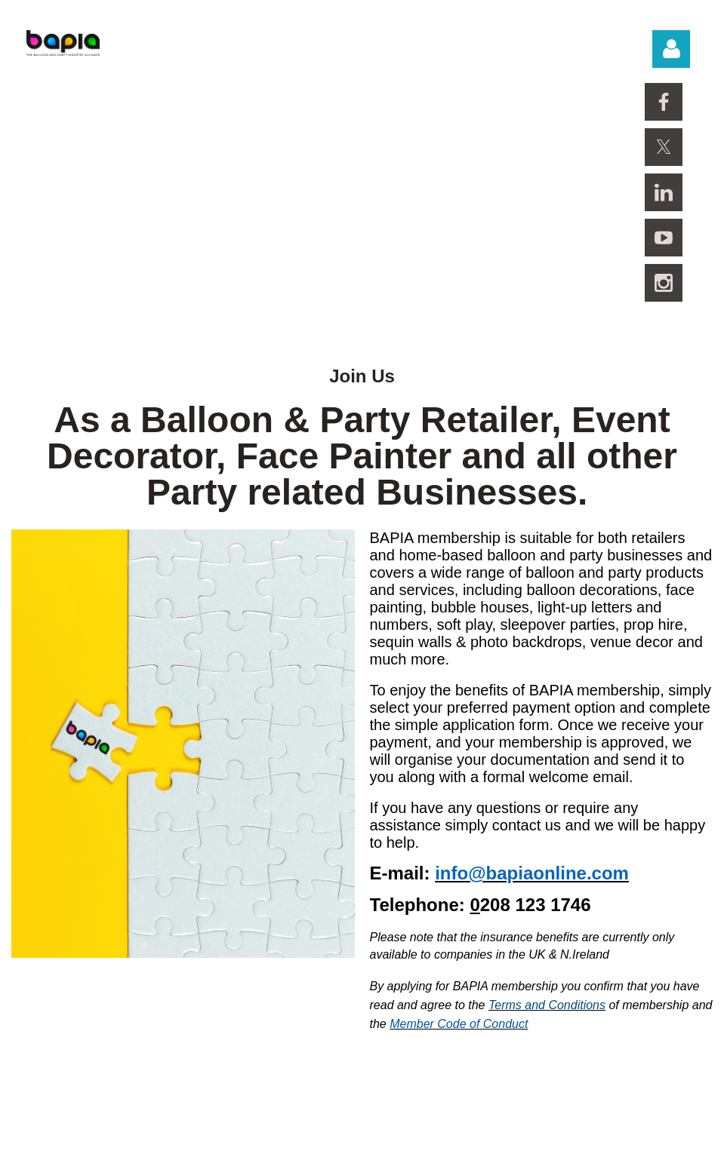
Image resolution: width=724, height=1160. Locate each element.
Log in (671, 49)
